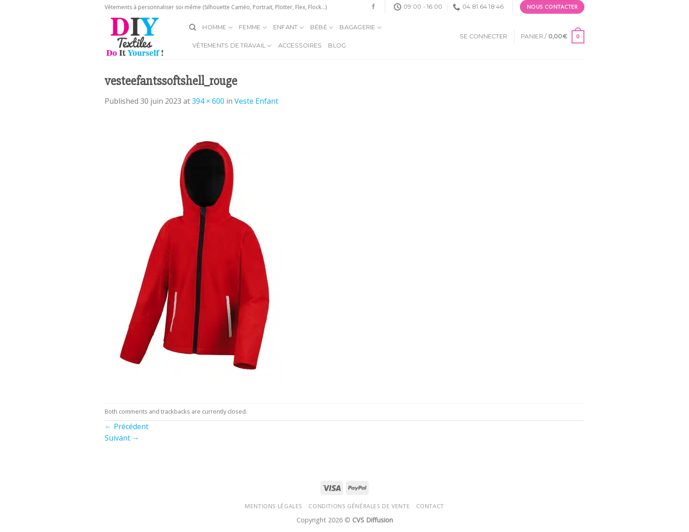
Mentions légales (273, 506)
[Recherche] (192, 27)
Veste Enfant (256, 101)
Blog (337, 45)
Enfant (288, 27)
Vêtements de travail (232, 46)
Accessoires (300, 45)
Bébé (321, 27)
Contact (430, 506)
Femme (253, 27)
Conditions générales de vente (359, 506)
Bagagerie (360, 27)
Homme (217, 27)
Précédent (126, 426)
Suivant (122, 438)
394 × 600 (208, 101)
